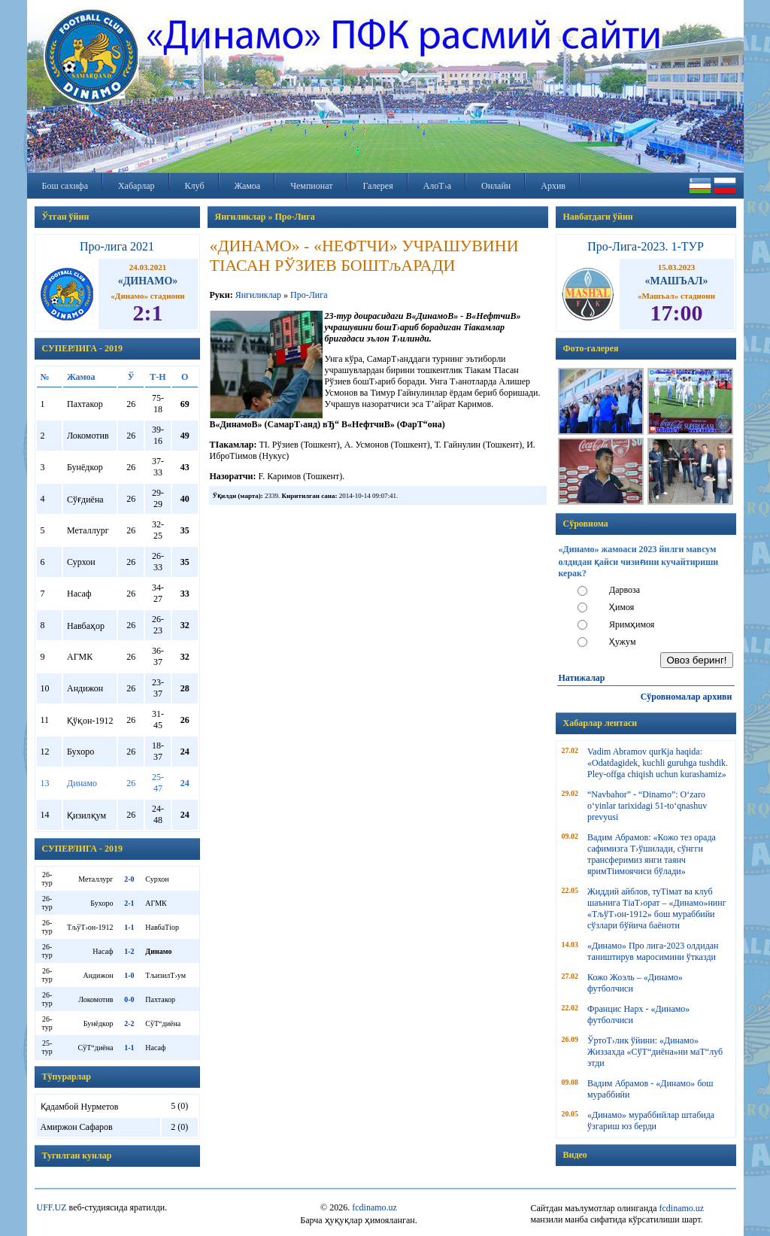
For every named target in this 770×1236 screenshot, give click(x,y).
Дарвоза (624, 590)
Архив (553, 186)
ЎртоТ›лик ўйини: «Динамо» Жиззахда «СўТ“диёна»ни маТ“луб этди (655, 1051)
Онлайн (496, 186)
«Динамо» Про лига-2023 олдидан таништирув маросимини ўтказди (652, 951)
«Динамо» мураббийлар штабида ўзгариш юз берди (650, 1120)
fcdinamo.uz (374, 1207)
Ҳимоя (621, 607)
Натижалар (582, 678)
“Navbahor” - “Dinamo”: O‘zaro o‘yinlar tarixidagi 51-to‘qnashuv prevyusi (647, 805)
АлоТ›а (437, 186)
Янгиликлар (258, 295)
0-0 (129, 999)
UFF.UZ (52, 1207)
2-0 (129, 879)
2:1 (148, 312)
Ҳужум (622, 641)
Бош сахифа (65, 186)
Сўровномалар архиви (686, 696)
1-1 (129, 927)
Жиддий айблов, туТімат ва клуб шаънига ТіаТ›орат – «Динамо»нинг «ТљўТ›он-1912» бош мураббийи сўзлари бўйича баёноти (656, 908)
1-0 (129, 975)
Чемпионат (311, 186)
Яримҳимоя (631, 624)
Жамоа (248, 186)
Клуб (195, 186)
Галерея (377, 186)
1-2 (129, 951)
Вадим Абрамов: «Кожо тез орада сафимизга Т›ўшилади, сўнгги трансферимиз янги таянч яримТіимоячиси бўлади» (651, 854)
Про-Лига (308, 295)
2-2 (129, 1023)
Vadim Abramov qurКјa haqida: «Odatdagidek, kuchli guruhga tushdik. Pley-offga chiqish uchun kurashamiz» (657, 762)
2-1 (129, 903)
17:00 (676, 312)
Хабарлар (136, 186)
